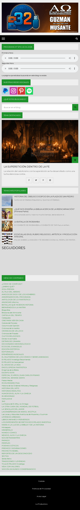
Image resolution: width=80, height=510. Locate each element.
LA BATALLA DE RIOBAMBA (27, 222)
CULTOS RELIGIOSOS (11, 336)
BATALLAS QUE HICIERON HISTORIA (17, 305)
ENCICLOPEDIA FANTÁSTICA (14, 367)
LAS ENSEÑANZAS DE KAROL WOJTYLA (19, 412)
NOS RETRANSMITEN (11, 438)
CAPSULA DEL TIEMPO (12, 315)
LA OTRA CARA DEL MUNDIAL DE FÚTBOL (20, 406)
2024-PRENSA (8, 289)
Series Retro (6, 459)
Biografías (6, 310)
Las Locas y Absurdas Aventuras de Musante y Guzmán (25, 414)
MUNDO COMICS (9, 432)
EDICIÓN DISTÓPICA (11, 349)
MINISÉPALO (7, 430)
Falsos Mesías (7, 380)
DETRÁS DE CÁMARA (11, 341)
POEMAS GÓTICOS (10, 446)
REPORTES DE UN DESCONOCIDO (17, 453)
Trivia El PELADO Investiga (13, 464)
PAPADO (6, 440)
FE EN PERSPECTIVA (11, 383)
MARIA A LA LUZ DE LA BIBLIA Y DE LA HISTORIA (23, 425)
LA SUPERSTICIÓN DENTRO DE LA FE (27, 166)
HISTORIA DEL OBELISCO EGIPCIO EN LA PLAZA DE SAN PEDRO (44, 196)
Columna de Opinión (10, 326)
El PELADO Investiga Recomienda (16, 359)
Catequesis (6, 318)
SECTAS (5, 456)
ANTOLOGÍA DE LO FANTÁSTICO (16, 299)
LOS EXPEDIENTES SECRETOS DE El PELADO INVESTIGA (26, 422)
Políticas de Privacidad (40, 489)
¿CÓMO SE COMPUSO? (12, 284)
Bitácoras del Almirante (11, 313)
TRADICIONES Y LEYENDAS (13, 461)
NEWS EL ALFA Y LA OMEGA (14, 435)
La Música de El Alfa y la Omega (15, 404)
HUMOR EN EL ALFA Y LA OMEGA (16, 393)
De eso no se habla (9, 339)
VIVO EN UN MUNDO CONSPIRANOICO (19, 469)
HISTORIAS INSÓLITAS (11, 391)
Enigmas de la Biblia (10, 370)
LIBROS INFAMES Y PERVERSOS (15, 419)
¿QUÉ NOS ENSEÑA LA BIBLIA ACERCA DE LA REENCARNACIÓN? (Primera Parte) (44, 210)
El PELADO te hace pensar (13, 362)
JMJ (3, 401)
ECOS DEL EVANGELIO (12, 346)
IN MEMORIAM (8, 396)
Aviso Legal (40, 496)
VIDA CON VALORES (11, 466)
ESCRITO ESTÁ (8, 372)
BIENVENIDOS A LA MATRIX (14, 307)
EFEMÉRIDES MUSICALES (13, 354)
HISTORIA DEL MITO (10, 388)
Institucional (7, 399)
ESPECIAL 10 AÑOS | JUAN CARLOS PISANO (21, 375)
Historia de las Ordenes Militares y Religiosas (20, 386)
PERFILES (6, 443)
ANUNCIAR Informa (10, 302)
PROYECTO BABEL (10, 451)
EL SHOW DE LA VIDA (11, 365)
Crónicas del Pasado (10, 333)
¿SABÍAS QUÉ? (8, 286)
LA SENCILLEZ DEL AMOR (13, 409)
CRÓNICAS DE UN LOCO (12, 331)
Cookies (40, 481)
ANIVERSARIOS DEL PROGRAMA (16, 297)
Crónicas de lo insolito (10, 328)
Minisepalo (6, 427)
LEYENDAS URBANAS (11, 417)
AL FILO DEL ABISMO (11, 292)
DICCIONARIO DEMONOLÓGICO (16, 344)
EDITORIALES (8, 352)
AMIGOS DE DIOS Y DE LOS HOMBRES (18, 294)
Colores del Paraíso (9, 323)
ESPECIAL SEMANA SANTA (13, 378)
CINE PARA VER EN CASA (13, 320)
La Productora (40, 504)
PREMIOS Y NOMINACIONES (14, 448)
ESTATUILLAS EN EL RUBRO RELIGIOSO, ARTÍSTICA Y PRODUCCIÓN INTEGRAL (45, 235)
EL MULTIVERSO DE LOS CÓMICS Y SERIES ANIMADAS (25, 357)
